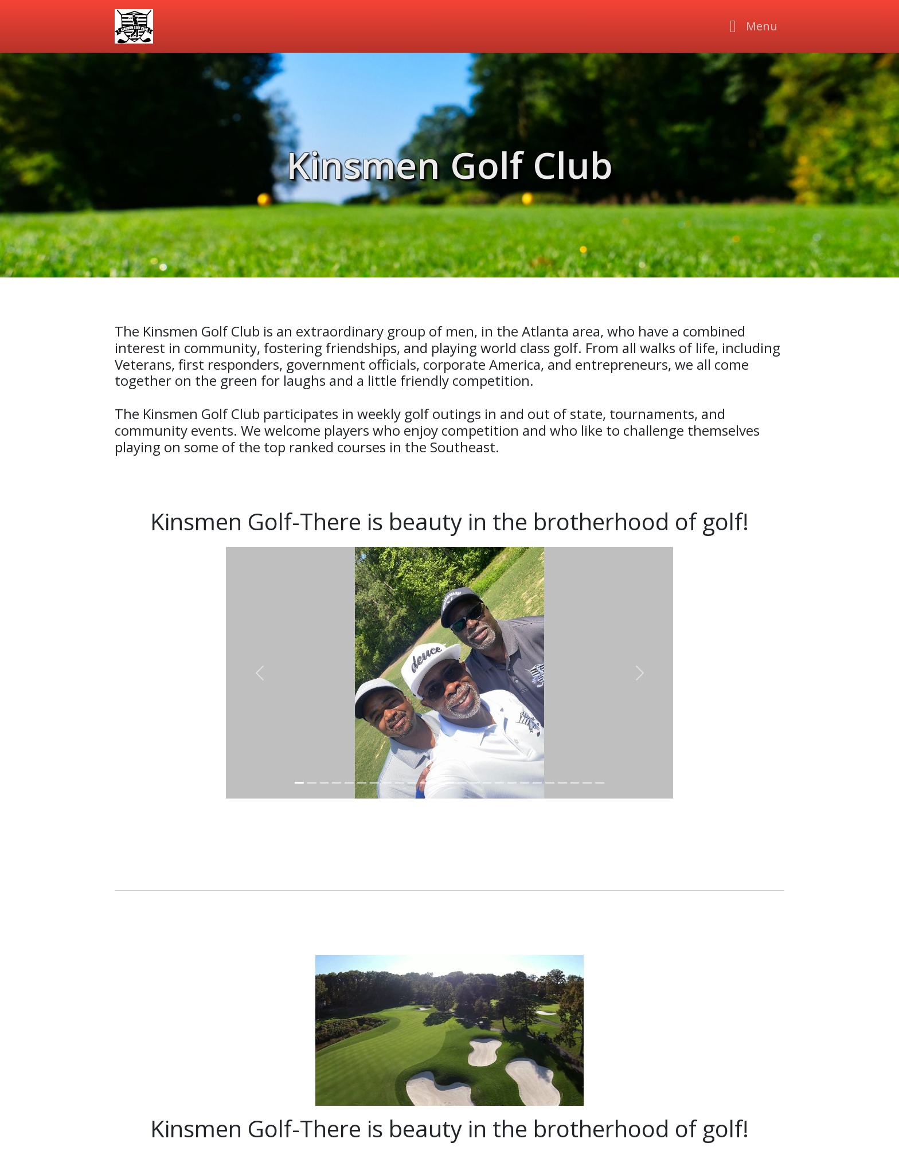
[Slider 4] (336, 782)
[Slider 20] (537, 782)
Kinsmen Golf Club (449, 165)
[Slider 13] (449, 782)
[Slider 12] (436, 782)
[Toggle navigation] (750, 26)
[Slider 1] (299, 782)
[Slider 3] (324, 782)
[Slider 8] (387, 782)
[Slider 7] (374, 782)
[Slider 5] (349, 782)
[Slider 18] (512, 782)
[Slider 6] (361, 782)
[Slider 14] (462, 782)
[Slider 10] (412, 782)
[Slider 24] (587, 782)
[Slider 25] (599, 782)
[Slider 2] (311, 782)
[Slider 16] (487, 782)
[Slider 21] (549, 782)
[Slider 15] (474, 782)
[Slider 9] (399, 782)
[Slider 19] (524, 782)
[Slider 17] (499, 782)
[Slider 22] (562, 782)
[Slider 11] (424, 782)
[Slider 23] (575, 782)
